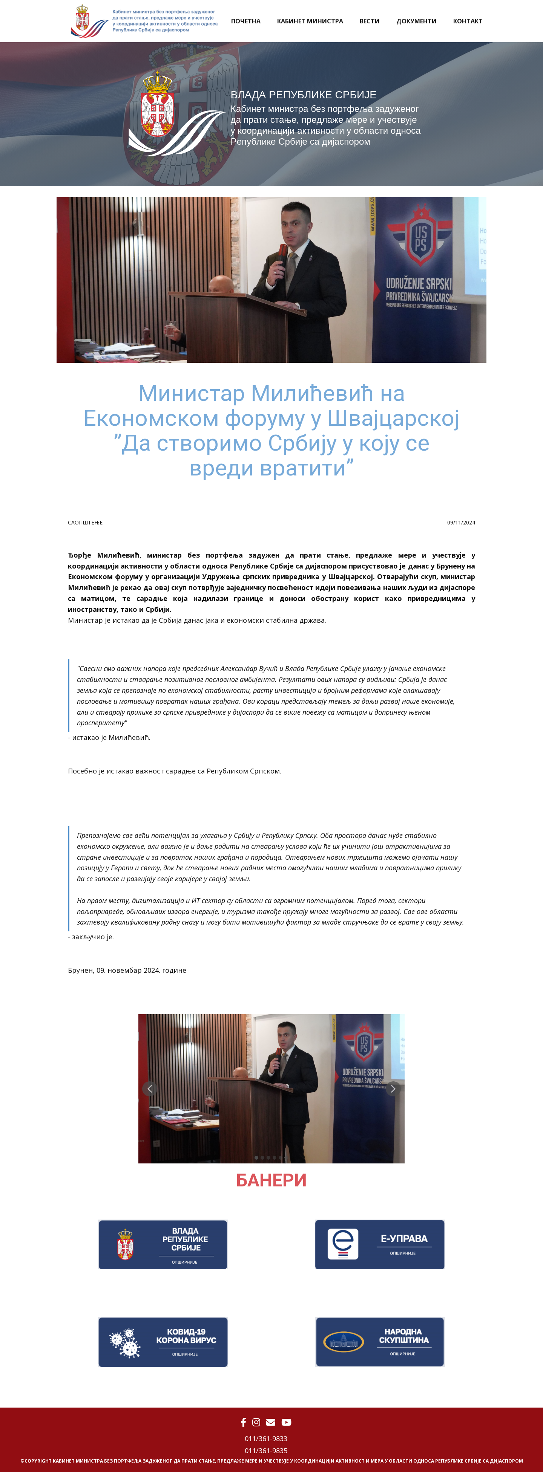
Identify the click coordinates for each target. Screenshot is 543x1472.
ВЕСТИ (370, 21)
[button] (149, 1088)
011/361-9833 (266, 1438)
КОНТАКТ (468, 21)
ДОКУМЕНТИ (416, 21)
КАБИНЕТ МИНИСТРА (310, 21)
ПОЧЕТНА (246, 21)
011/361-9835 (266, 1450)
